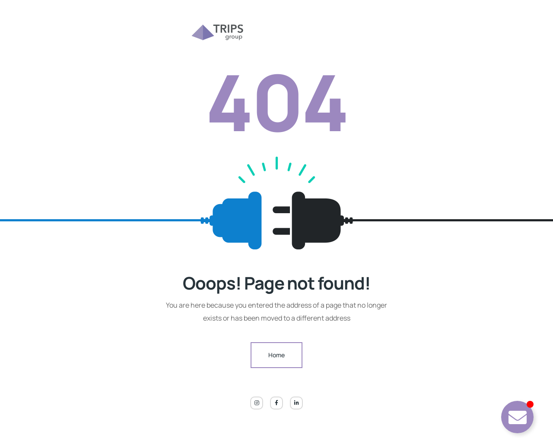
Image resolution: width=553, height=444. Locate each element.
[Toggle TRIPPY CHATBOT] (517, 417)
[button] (19, 425)
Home (276, 355)
